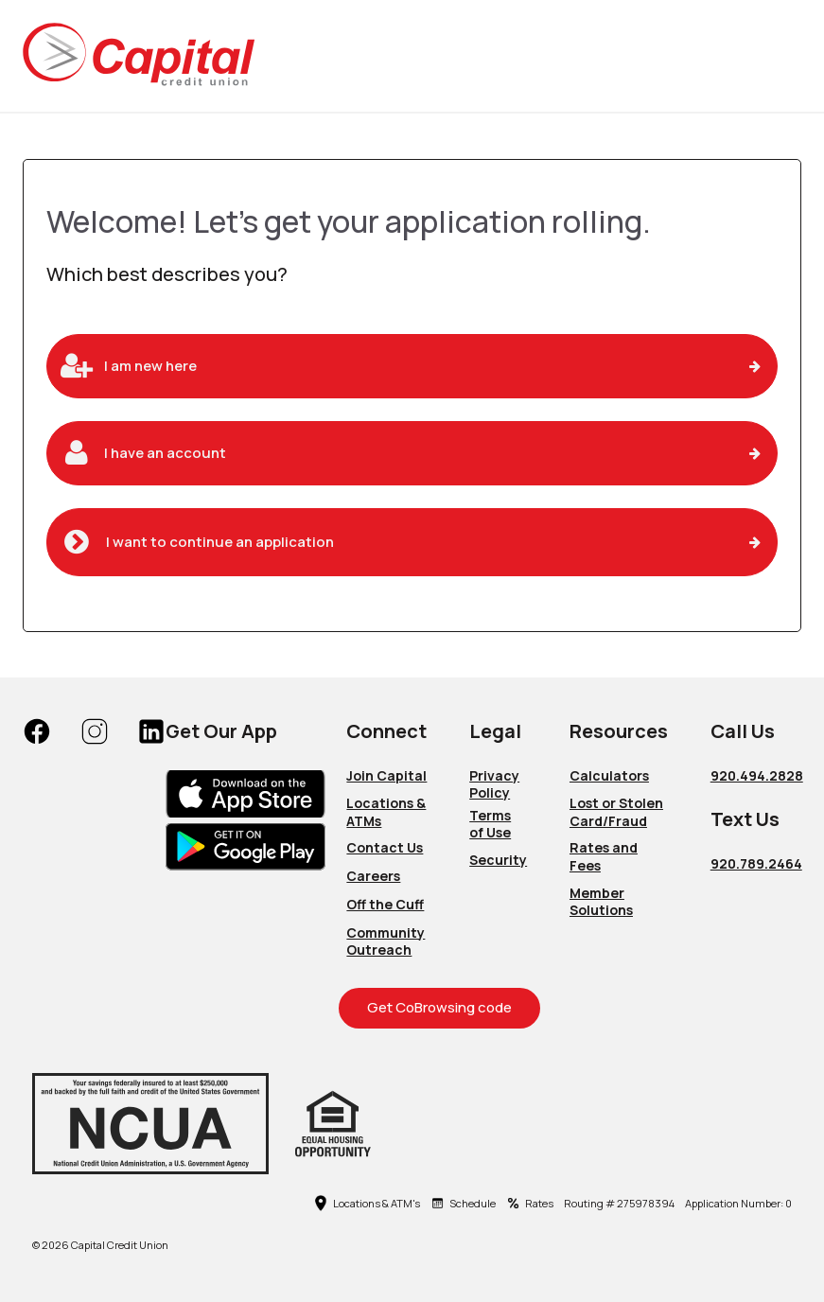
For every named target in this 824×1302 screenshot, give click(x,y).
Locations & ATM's (367, 1203)
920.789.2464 (756, 863)
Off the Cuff (385, 904)
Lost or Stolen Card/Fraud (616, 812)
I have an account (165, 453)
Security (498, 860)
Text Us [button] (745, 819)
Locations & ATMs (386, 812)
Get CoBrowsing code (439, 1007)
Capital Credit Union (119, 1245)
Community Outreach (385, 941)
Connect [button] (386, 731)
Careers (373, 876)
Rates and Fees (604, 856)
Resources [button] (619, 731)
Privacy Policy (494, 784)
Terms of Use (490, 824)
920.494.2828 (756, 775)
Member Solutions (601, 902)
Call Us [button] (742, 731)
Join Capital (386, 775)
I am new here (150, 366)
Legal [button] (495, 731)
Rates (529, 1203)
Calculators (609, 775)
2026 (55, 1245)
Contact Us (384, 847)
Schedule (463, 1203)
